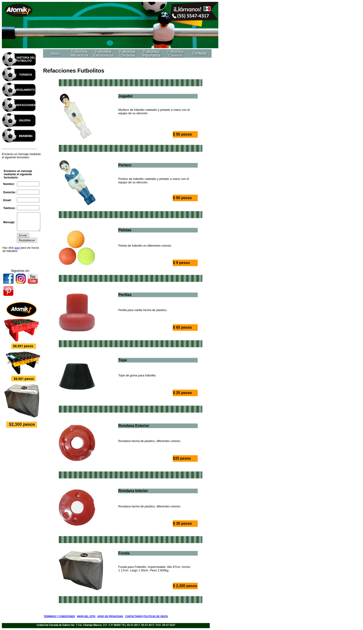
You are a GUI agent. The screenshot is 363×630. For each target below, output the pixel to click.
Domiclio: (9, 190)
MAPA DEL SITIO (86, 616)
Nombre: (9, 182)
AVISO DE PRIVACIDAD (110, 616)
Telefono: (9, 206)
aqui (17, 249)
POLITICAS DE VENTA (155, 616)
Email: (7, 198)
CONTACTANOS (134, 616)
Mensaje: (9, 222)
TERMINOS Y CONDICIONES (59, 616)
